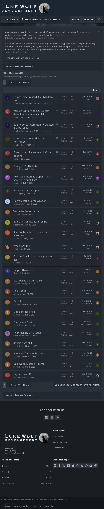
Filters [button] (94, 90)
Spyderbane (18, 169)
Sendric (16, 145)
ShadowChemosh (21, 103)
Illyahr (16, 273)
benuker (16, 262)
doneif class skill (22, 343)
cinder (89, 99)
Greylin (89, 258)
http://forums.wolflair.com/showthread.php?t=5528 (29, 37)
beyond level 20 (22, 374)
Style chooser (8, 503)
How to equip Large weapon (29, 200)
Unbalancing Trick (24, 311)
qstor (15, 249)
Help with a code (23, 270)
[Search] (99, 19)
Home (46, 506)
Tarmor (89, 126)
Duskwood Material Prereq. (29, 363)
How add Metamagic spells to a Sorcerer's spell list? (31, 178)
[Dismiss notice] (98, 32)
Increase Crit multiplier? (27, 190)
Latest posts (58, 435)
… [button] (15, 82)
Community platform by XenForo (25, 499)
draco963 (17, 183)
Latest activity (58, 445)
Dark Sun (18, 301)
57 (50, 131)
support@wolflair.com (15, 52)
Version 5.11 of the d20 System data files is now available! (31, 112)
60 (48, 103)
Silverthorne (18, 335)
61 (51, 103)
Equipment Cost (22, 322)
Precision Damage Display (28, 353)
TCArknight (18, 193)
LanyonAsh (87, 113)
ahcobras (17, 238)
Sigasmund (18, 224)
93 (19, 82)
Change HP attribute (25, 166)
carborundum (19, 204)
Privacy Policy (10, 450)
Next (25, 82)
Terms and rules (18, 506)
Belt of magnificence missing (30, 221)
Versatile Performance (26, 211)
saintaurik (17, 377)
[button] (18, 19)
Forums (11, 19)
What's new (31, 19)
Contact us (5, 506)
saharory (17, 294)
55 (43, 131)
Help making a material (27, 332)
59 (45, 103)
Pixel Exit (62, 499)
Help (41, 506)
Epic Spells (19, 290)
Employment (10, 448)
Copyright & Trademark (14, 453)
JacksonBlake (86, 324)
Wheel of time (21, 245)
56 (47, 131)
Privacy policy (31, 506)
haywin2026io (45, 483)
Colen (15, 117)
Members (52, 19)
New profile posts (60, 440)
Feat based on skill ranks (27, 280)
